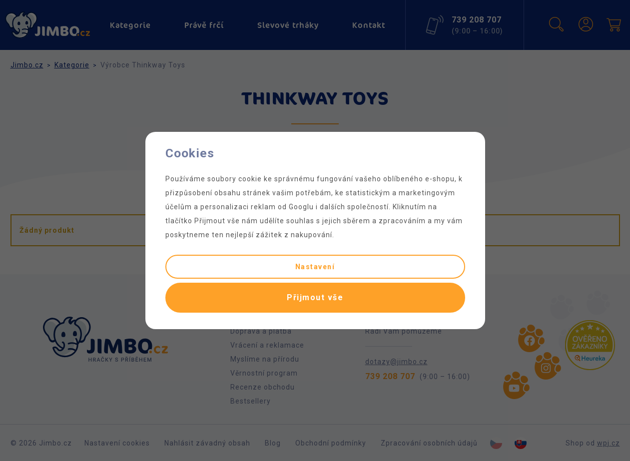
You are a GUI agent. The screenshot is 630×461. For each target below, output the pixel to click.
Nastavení (315, 267)
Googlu (301, 207)
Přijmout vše (315, 297)
